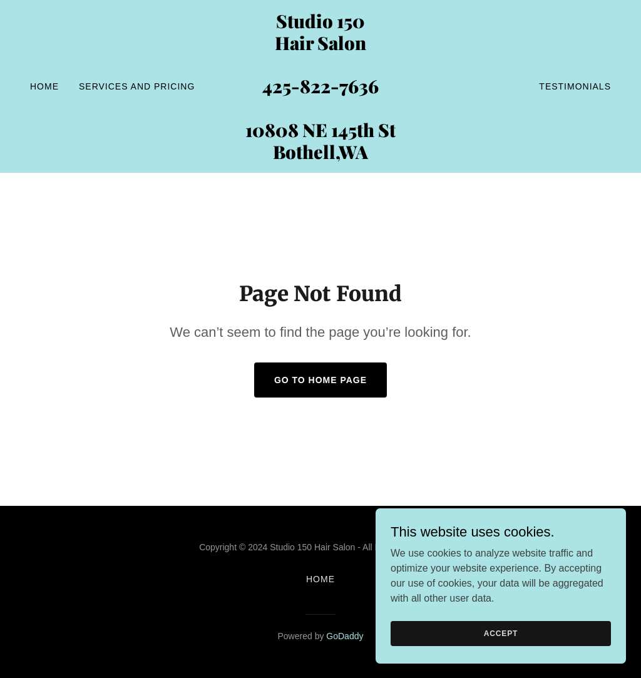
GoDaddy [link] (344, 636)
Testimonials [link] (575, 86)
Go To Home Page (320, 380)
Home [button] (320, 579)
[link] (320, 155)
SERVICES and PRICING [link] (137, 86)
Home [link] (44, 86)
